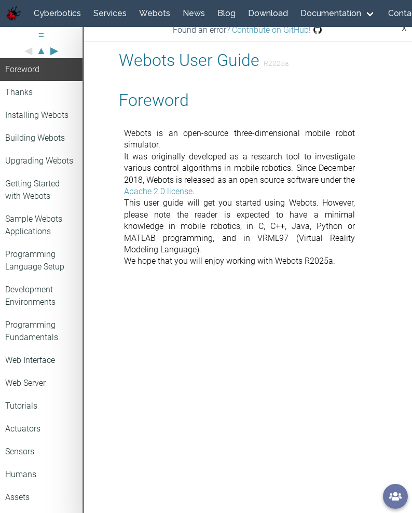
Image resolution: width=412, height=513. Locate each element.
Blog (226, 13)
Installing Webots (36, 115)
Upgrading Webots (39, 161)
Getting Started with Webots (32, 190)
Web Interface (30, 360)
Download (268, 13)
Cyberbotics (57, 13)
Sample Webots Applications (33, 225)
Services (110, 13)
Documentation (330, 13)
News (194, 13)
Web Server (25, 383)
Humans (20, 474)
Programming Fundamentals (31, 331)
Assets (17, 497)
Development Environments (30, 296)
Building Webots (35, 138)
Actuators (22, 429)
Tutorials (21, 406)
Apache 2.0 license (158, 191)
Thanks (19, 92)
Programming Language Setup (34, 260)
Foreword (22, 69)
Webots (154, 13)
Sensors (19, 451)
